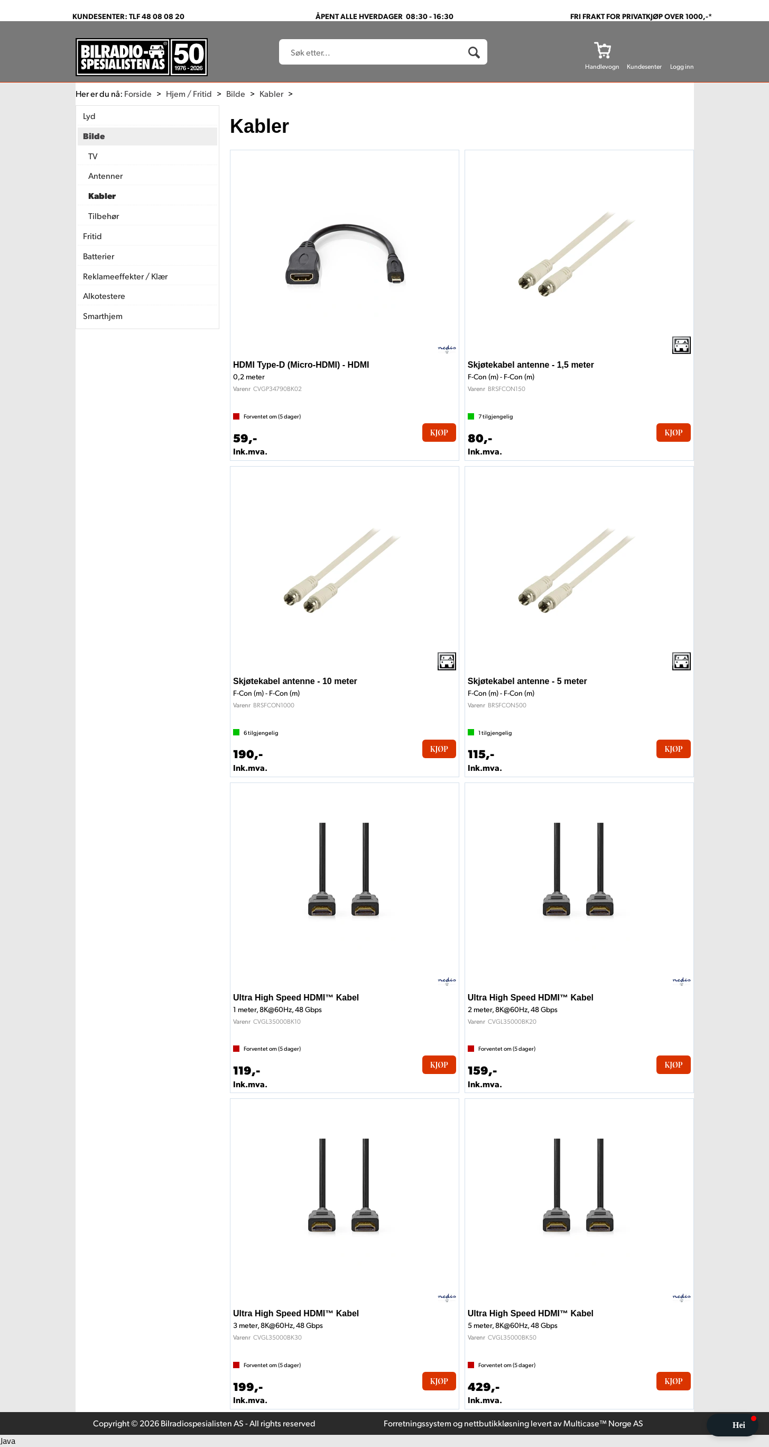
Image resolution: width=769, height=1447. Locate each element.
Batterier (98, 255)
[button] (732, 1425)
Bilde (235, 93)
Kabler (271, 93)
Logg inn (682, 66)
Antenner (105, 175)
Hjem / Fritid (189, 93)
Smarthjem (103, 315)
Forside (138, 93)
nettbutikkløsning (496, 1422)
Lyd (89, 115)
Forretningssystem (417, 1422)
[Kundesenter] (644, 49)
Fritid (92, 235)
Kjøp (439, 432)
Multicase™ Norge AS (603, 1422)
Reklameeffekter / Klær (125, 275)
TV (93, 155)
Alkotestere (104, 295)
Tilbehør (103, 215)
